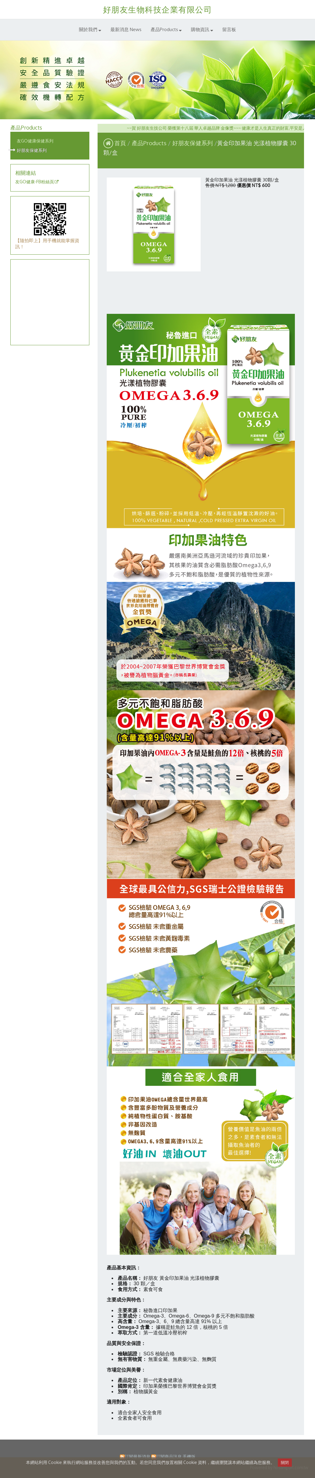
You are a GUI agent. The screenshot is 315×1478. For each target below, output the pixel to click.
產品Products (150, 142)
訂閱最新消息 (137, 1456)
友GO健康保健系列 (35, 140)
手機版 (189, 1456)
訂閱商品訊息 (169, 1456)
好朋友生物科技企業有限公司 (157, 9)
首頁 (120, 142)
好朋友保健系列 (32, 150)
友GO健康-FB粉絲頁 (34, 181)
